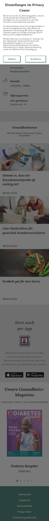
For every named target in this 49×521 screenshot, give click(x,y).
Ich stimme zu (35, 59)
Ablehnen (12, 59)
